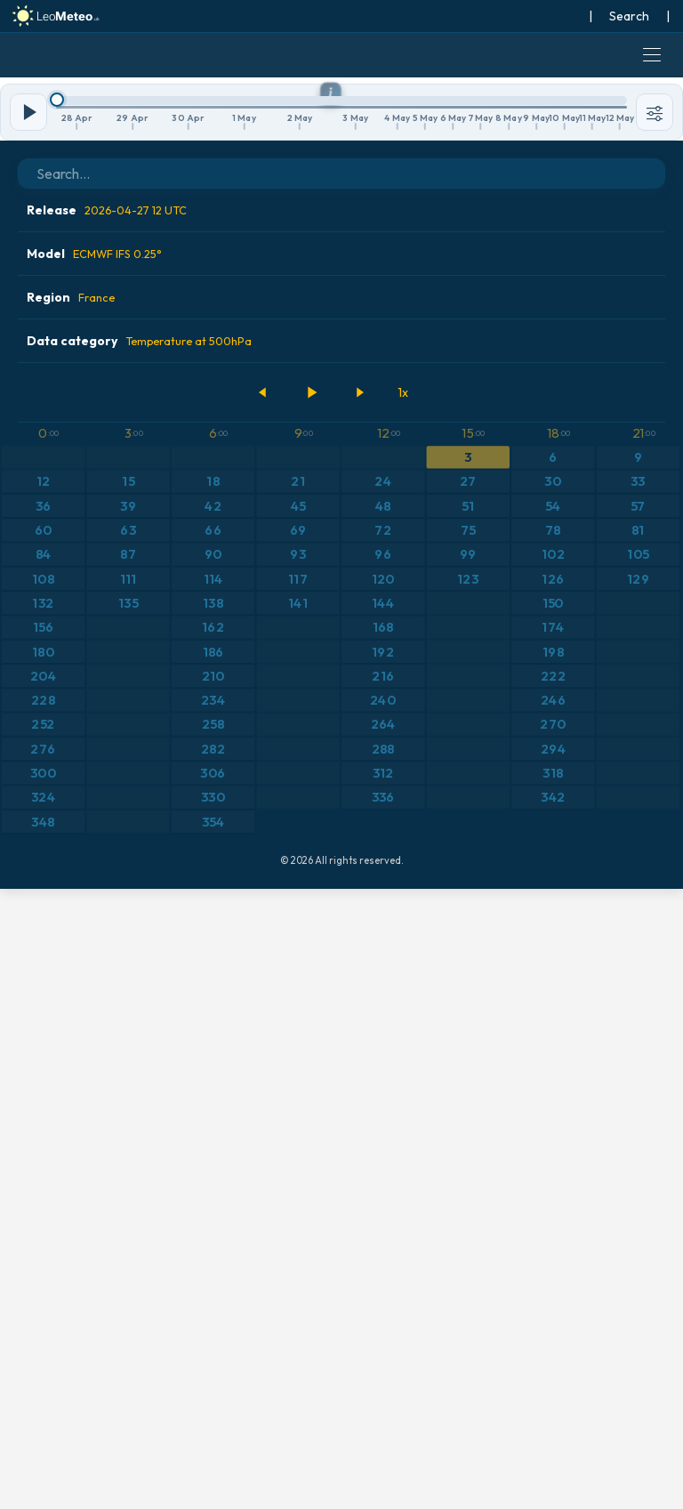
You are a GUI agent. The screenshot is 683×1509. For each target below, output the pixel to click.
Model (94, 874)
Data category (139, 961)
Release (107, 830)
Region (71, 917)
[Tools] (654, 732)
